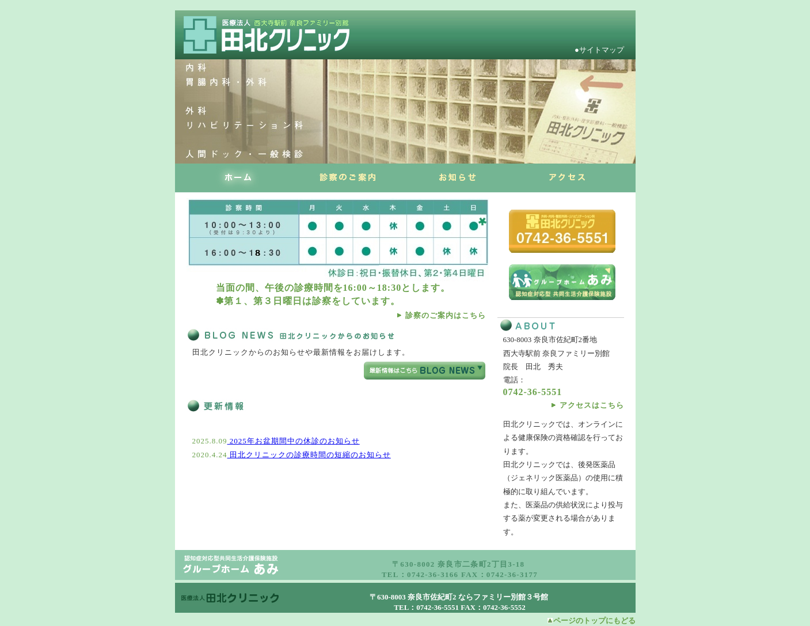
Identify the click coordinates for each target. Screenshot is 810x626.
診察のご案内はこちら (445, 315)
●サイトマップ (602, 49)
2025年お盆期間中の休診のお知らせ (293, 441)
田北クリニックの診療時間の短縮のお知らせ (309, 454)
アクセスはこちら (592, 405)
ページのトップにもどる (594, 620)
